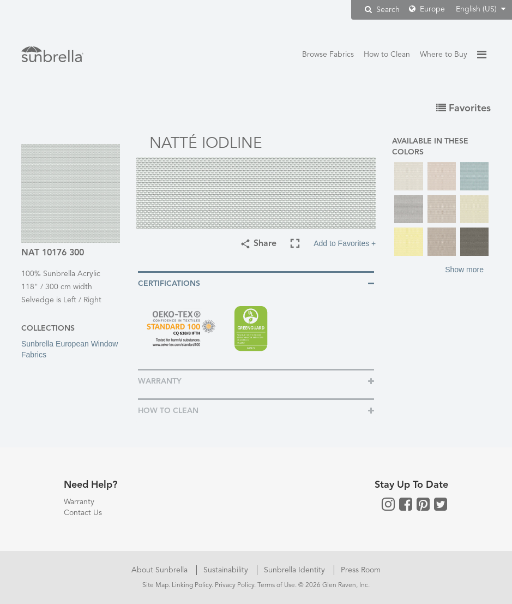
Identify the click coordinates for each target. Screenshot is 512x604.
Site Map (155, 585)
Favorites (463, 108)
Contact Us (83, 513)
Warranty (79, 502)
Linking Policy (192, 585)
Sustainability (226, 570)
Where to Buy (443, 54)
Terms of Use (276, 585)
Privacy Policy (234, 585)
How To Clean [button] (168, 411)
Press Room (361, 570)
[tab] (256, 283)
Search (382, 9)
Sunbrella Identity (295, 570)
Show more (464, 269)
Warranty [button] (160, 381)
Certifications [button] (169, 284)
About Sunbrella (160, 570)
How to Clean (387, 54)
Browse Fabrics (328, 54)
